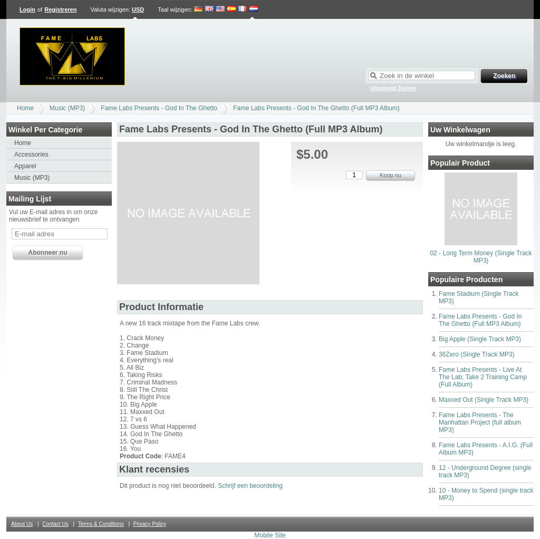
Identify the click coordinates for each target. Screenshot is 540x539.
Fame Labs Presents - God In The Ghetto (159, 108)
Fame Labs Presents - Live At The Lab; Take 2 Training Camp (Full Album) (483, 377)
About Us (22, 524)
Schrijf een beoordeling (250, 485)
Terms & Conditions (101, 524)
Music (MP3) (67, 108)
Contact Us (55, 524)
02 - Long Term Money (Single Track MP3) (481, 256)
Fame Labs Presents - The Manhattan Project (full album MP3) (480, 422)
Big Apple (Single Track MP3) (480, 339)
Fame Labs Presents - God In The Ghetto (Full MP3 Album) (316, 108)
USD (138, 9)
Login (27, 9)
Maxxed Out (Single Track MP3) (483, 399)
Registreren (60, 9)
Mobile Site (269, 535)
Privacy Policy (149, 524)
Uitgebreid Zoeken (393, 88)
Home (25, 108)
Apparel (25, 166)
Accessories (31, 154)
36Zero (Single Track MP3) (476, 354)
